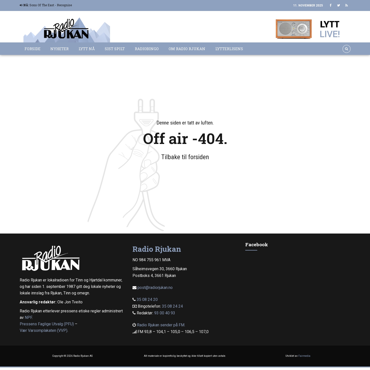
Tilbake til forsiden (185, 157)
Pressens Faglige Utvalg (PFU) (47, 324)
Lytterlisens (229, 48)
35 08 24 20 (147, 299)
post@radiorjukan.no (155, 287)
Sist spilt (115, 48)
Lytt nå (87, 48)
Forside (32, 48)
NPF (28, 317)
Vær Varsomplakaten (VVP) (43, 330)
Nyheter (59, 48)
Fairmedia (304, 356)
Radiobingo (147, 48)
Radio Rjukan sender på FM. (161, 325)
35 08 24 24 (172, 306)
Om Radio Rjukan (187, 48)
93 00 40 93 (164, 313)
